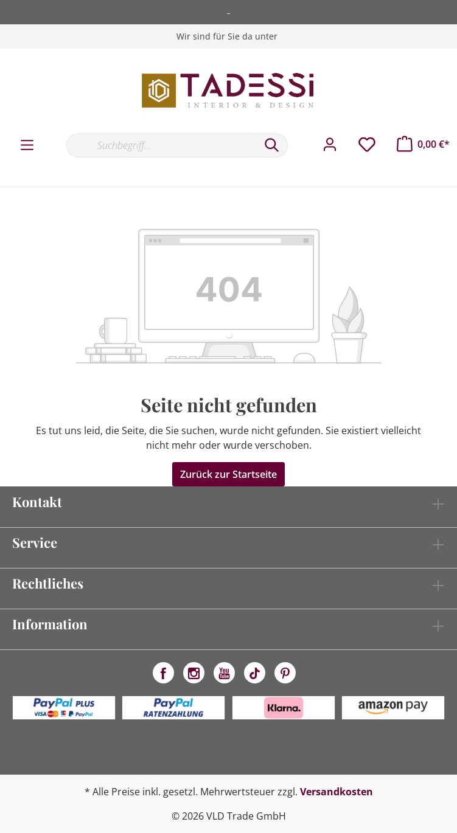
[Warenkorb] (423, 144)
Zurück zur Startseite (228, 474)
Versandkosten (336, 791)
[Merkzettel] (367, 144)
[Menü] (27, 145)
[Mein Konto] (329, 144)
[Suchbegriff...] (161, 145)
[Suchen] (272, 145)
